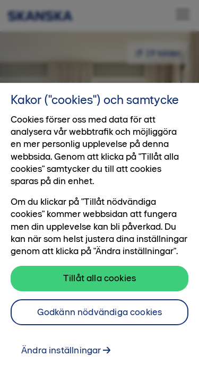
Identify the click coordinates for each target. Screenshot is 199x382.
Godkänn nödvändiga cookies (99, 312)
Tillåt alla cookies (99, 278)
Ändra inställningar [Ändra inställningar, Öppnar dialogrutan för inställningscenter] (61, 350)
